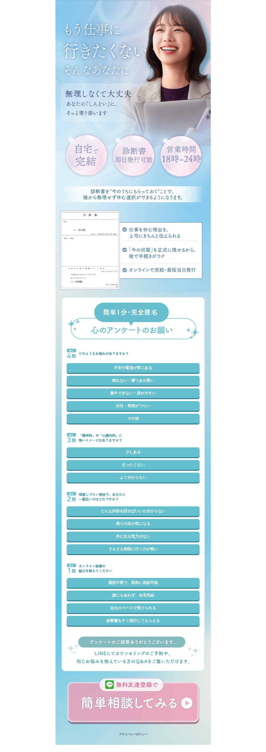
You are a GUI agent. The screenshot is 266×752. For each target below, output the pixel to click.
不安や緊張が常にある (133, 368)
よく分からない (133, 477)
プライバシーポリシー (133, 734)
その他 (133, 418)
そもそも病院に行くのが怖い (133, 549)
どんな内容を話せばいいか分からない (133, 511)
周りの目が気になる (133, 524)
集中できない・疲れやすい (133, 393)
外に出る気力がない (133, 536)
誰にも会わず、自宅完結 (133, 595)
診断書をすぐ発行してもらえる (133, 621)
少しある (133, 452)
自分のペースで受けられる (133, 608)
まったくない (133, 465)
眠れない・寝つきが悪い (133, 380)
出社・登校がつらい (133, 406)
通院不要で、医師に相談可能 (133, 583)
